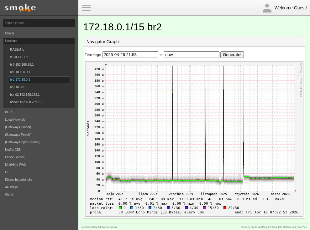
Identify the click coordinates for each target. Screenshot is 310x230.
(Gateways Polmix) (18, 134)
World (9, 195)
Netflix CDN (13, 149)
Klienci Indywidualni (18, 179)
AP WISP (11, 187)
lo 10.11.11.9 (19, 57)
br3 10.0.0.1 (18, 87)
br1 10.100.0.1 (20, 72)
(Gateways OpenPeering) (22, 142)
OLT (8, 172)
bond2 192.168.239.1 (25, 94)
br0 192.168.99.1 (22, 64)
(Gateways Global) (18, 127)
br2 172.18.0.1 (20, 79)
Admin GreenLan (107, 227)
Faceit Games (14, 157)
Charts (9, 33)
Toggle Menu (86, 8)
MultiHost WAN (15, 164)
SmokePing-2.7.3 (264, 227)
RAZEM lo (17, 49)
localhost (11, 41)
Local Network (15, 119)
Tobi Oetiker (284, 227)
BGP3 (9, 112)
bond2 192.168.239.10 (25, 102)
